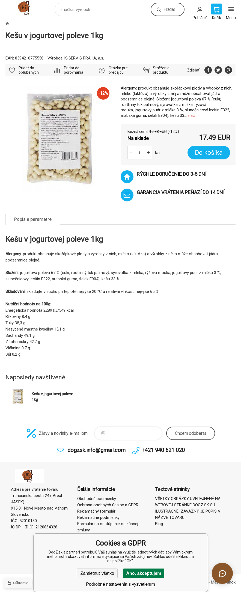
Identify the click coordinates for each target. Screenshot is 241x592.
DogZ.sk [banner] (29, 8)
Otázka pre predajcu (118, 70)
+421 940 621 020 (163, 450)
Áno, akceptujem (143, 573)
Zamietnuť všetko (97, 573)
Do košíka (209, 152)
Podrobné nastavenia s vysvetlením (120, 584)
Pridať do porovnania (73, 70)
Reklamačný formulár (96, 511)
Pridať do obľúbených (29, 70)
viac (191, 115)
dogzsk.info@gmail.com (96, 450)
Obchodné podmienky (96, 498)
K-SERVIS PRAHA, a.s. (84, 58)
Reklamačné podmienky (98, 517)
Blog (159, 523)
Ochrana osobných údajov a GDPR (107, 504)
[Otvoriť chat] (222, 573)
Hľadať (169, 9)
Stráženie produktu (161, 70)
